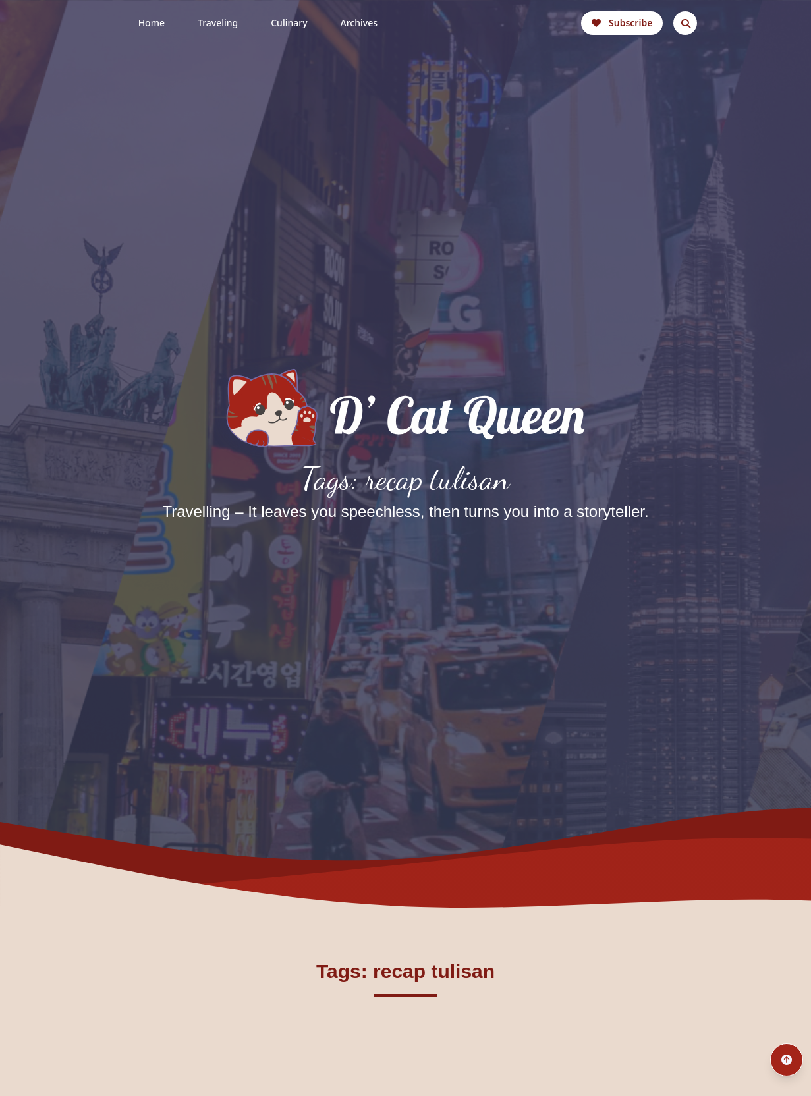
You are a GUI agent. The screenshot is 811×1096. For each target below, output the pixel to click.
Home (151, 22)
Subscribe (622, 22)
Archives (359, 22)
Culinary (289, 22)
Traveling (218, 22)
